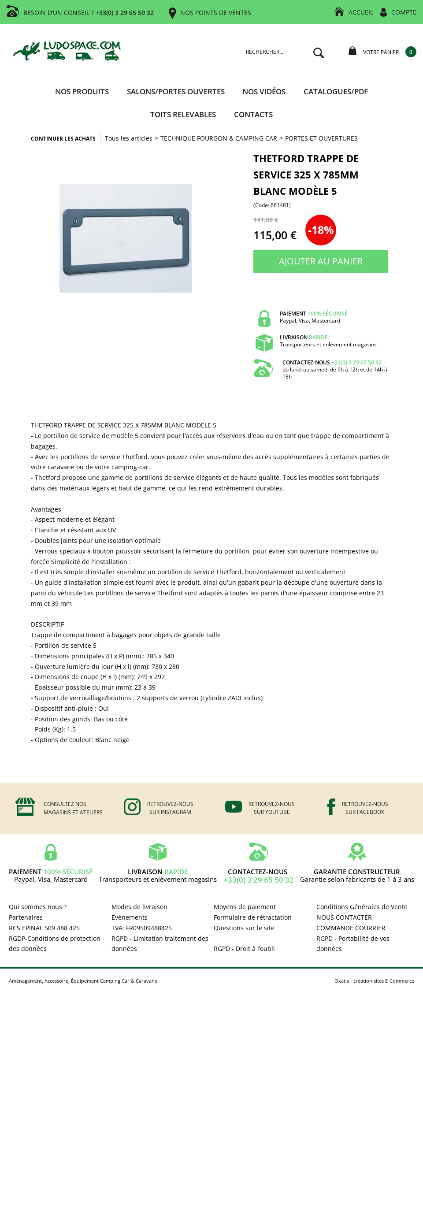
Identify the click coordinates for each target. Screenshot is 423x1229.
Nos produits (82, 91)
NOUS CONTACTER (344, 917)
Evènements (129, 917)
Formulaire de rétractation (253, 917)
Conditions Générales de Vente (362, 906)
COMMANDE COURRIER (351, 928)
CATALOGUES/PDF (336, 91)
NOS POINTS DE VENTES (215, 12)
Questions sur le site (244, 928)
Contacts (253, 114)
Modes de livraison (139, 906)
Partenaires (26, 917)
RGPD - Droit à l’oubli (244, 948)
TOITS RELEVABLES (183, 114)
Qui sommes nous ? (38, 906)
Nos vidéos (264, 91)
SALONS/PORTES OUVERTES (176, 91)
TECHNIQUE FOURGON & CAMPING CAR (218, 138)
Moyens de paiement (245, 906)
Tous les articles (128, 138)
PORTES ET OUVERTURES (321, 138)
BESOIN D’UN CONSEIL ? (88, 12)
